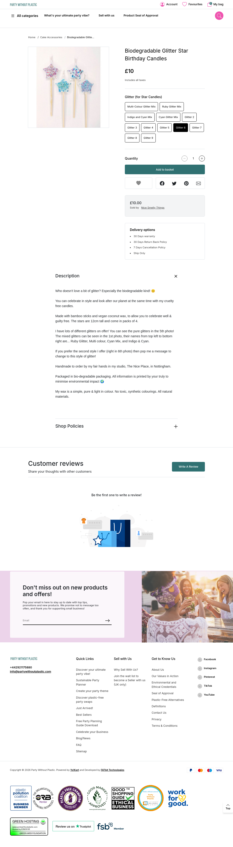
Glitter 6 (180, 127)
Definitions (159, 706)
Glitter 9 (148, 137)
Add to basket (165, 169)
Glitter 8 (132, 137)
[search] (219, 15)
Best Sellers (84, 714)
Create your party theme (92, 691)
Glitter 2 (189, 117)
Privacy (156, 719)
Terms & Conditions (164, 725)
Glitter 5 (164, 127)
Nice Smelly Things (153, 207)
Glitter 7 (196, 127)
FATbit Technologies (112, 770)
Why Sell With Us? (126, 669)
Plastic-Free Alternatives (168, 700)
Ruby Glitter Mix (171, 106)
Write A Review (188, 466)
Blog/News (83, 738)
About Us (158, 669)
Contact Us (159, 712)
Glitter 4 (148, 127)
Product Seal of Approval (140, 15)
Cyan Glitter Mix (168, 117)
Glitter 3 (132, 127)
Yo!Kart (74, 770)
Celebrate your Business (92, 732)
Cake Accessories (51, 37)
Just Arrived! (84, 708)
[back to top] (228, 807)
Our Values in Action (165, 676)
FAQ (79, 745)
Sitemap (81, 751)
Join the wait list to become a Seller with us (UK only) (129, 680)
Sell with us (106, 15)
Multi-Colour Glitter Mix (141, 106)
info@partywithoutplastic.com (30, 671)
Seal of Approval (162, 693)
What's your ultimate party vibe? (66, 15)
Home (31, 37)
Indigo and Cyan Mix (139, 117)
